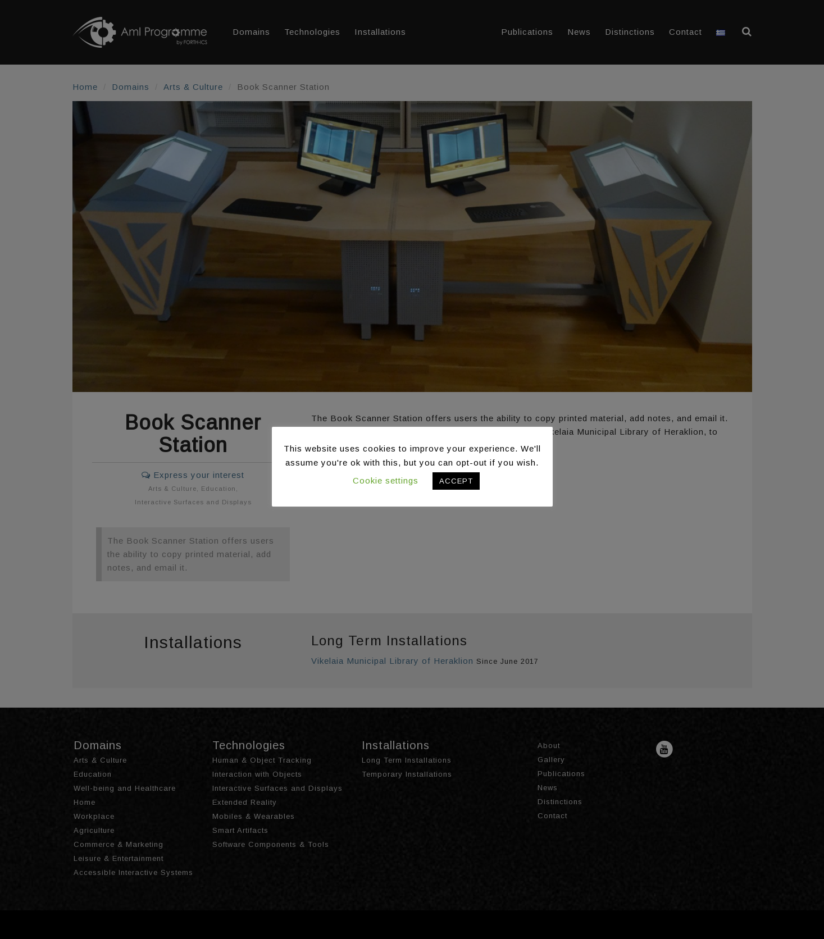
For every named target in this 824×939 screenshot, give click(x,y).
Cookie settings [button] (385, 480)
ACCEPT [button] (456, 481)
